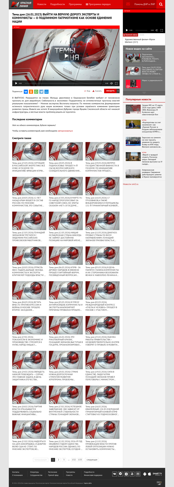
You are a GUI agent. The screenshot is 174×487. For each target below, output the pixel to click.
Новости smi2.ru (130, 184)
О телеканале (17, 475)
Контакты (15, 472)
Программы (75, 4)
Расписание (52, 472)
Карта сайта (87, 483)
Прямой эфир (53, 475)
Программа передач (98, 4)
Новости (41, 4)
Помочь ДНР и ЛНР (144, 4)
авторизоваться (65, 131)
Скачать (97, 91)
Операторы (34, 472)
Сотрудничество (36, 475)
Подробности (57, 4)
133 (80, 459)
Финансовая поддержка (93, 475)
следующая (92, 459)
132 (74, 459)
